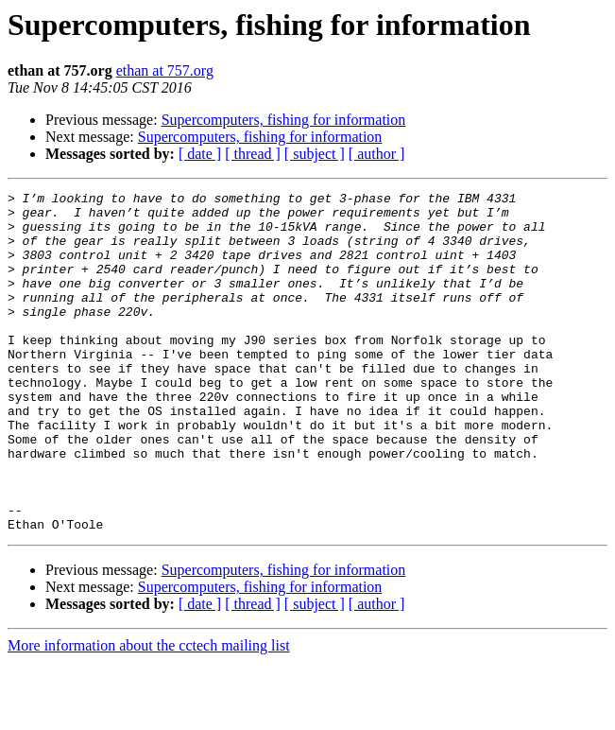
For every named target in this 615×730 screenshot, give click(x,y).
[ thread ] (253, 154)
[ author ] (377, 154)
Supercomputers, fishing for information (284, 120)
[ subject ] (314, 154)
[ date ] (200, 154)
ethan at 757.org (165, 70)
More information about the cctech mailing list (149, 713)
